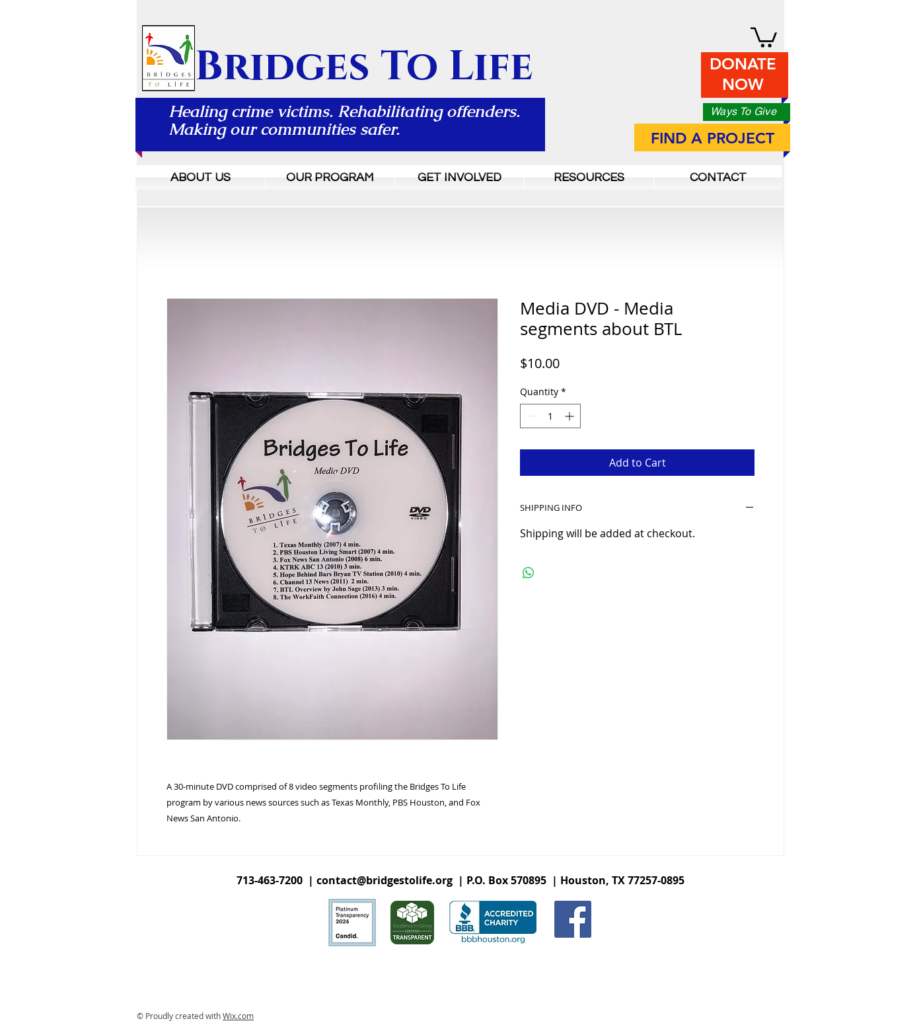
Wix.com (238, 1015)
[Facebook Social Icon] (572, 919)
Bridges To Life (364, 67)
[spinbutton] (550, 416)
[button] (764, 36)
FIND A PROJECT (712, 138)
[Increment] (570, 416)
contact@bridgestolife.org (384, 880)
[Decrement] (530, 416)
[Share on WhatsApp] (528, 573)
